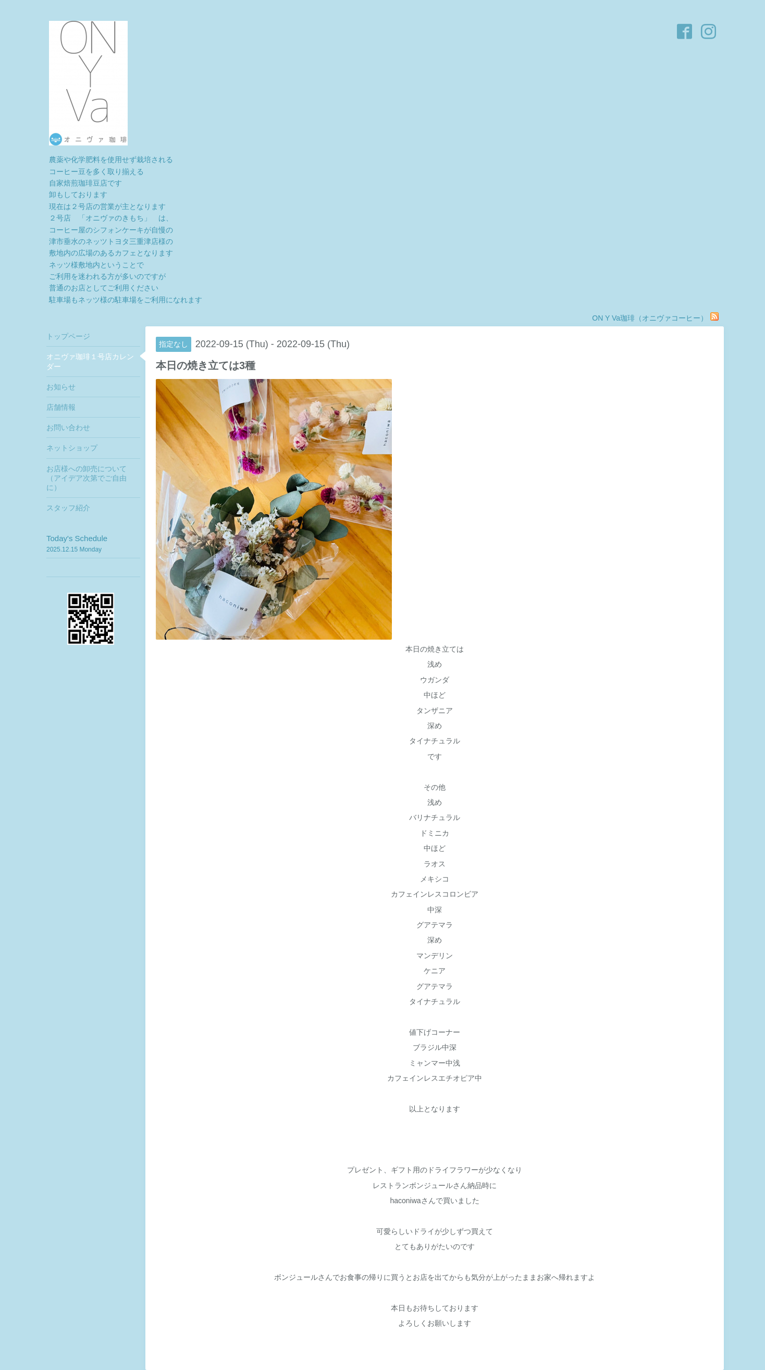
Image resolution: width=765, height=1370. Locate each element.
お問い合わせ (68, 427)
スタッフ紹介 (68, 508)
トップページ (68, 336)
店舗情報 (61, 407)
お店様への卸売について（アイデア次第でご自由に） (86, 478)
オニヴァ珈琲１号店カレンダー (90, 361)
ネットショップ (71, 448)
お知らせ (61, 387)
